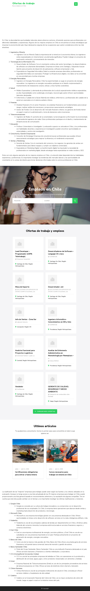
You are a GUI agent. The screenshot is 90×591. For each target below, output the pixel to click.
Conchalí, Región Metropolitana (26, 360)
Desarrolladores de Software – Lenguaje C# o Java (61, 252)
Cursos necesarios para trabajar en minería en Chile (60, 473)
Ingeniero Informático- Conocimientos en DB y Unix (59, 320)
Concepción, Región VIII (24, 327)
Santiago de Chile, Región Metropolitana (24, 265)
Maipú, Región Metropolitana (59, 401)
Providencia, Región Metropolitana (60, 329)
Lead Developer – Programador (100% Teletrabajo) (23, 254)
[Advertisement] (45, 21)
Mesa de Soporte (22, 287)
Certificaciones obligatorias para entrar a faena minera (26, 473)
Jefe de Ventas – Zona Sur (25, 319)
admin (16, 469)
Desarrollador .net (55, 287)
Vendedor (19, 386)
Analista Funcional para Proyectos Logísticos (25, 351)
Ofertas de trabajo (23, 3)
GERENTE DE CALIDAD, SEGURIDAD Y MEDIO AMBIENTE (58, 389)
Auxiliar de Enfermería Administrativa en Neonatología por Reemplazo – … (61, 354)
